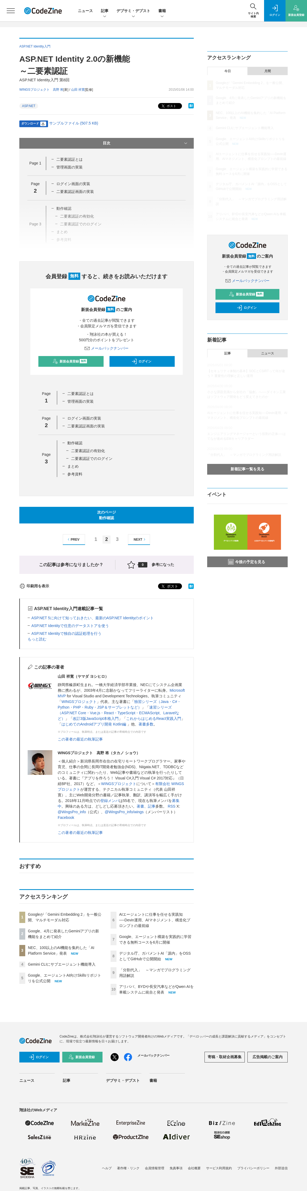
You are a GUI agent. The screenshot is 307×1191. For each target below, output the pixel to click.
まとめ (73, 466)
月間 (267, 71)
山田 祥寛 (78, 89)
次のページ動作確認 (106, 515)
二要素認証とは (69, 159)
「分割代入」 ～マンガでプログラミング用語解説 (244, 455)
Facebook (66, 817)
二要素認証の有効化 (88, 451)
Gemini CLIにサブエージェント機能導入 (62, 964)
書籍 (162, 11)
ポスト (168, 106)
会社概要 (194, 1168)
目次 (145, 143)
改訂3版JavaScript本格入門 (96, 718)
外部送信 (281, 1168)
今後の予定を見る (246, 562)
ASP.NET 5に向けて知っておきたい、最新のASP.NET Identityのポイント (92, 618)
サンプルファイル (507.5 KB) (73, 123)
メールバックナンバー (107, 348)
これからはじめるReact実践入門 (153, 718)
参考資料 (74, 474)
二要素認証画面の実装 (75, 191)
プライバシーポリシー (253, 1168)
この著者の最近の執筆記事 (80, 739)
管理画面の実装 (69, 167)
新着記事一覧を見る (247, 469)
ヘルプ (107, 1168)
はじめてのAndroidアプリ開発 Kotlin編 (94, 724)
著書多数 (146, 724)
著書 (140, 806)
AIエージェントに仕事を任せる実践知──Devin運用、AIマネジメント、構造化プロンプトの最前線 (154, 920)
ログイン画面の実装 (73, 184)
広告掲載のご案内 (268, 1057)
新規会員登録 (70, 361)
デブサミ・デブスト (133, 11)
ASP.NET (28, 106)
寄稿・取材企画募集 (225, 1057)
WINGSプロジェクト (79, 701)
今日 (227, 71)
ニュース (85, 11)
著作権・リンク (128, 1168)
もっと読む (37, 639)
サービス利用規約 (219, 1168)
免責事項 (176, 1168)
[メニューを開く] (10, 10)
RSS (172, 806)
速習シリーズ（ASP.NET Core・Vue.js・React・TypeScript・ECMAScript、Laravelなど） (118, 713)
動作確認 (74, 443)
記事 (104, 11)
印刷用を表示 (34, 586)
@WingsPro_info (72, 812)
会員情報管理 (154, 1168)
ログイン (141, 361)
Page (35, 163)
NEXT (140, 539)
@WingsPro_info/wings (124, 812)
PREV (72, 539)
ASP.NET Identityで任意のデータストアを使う (70, 626)
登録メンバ (109, 800)
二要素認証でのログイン (91, 458)
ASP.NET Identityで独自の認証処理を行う (66, 633)
